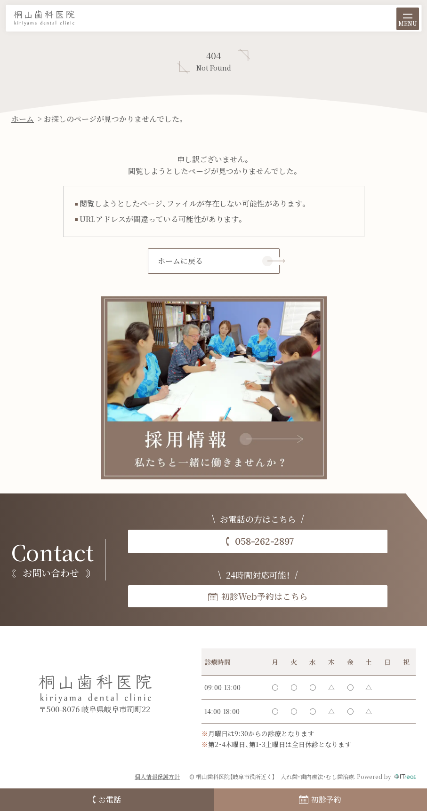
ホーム (22, 118)
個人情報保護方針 (157, 776)
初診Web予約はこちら (264, 596)
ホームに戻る (180, 260)
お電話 (107, 799)
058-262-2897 (264, 541)
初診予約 (320, 799)
